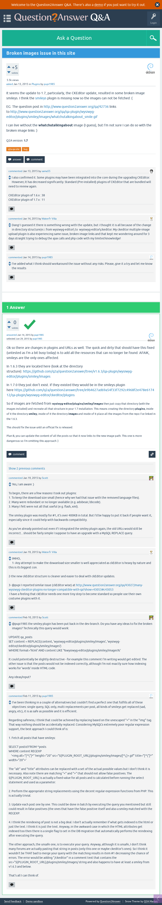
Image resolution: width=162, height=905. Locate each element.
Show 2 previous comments (27, 468)
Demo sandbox (34, 901)
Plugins (36, 84)
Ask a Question (74, 38)
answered (12, 335)
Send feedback (12, 901)
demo (98, 5)
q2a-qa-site (13, 149)
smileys (40, 98)
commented (15, 171)
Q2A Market (151, 901)
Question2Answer (110, 901)
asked (9, 84)
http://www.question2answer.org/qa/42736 (76, 106)
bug (25, 149)
